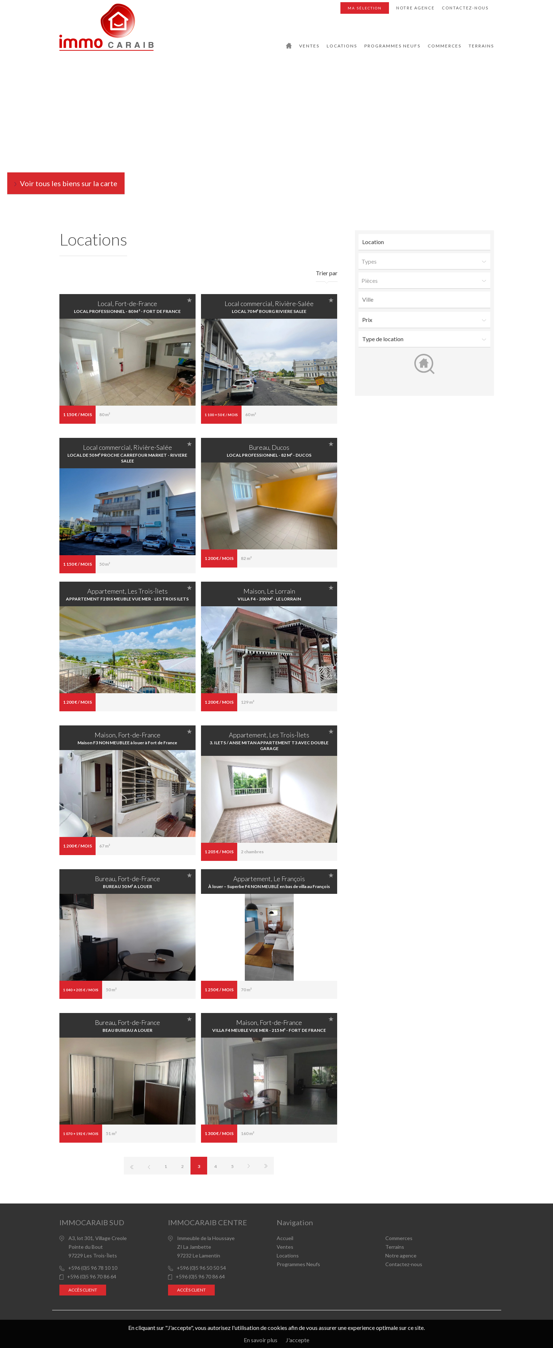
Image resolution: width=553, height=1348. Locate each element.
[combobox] (424, 300)
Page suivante (248, 1166)
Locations (342, 46)
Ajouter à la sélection (189, 300)
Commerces (444, 46)
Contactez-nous (465, 7)
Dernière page (265, 1166)
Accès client (82, 1290)
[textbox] (426, 299)
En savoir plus (260, 1339)
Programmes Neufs (392, 46)
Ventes (309, 46)
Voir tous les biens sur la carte (68, 183)
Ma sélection (365, 8)
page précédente (149, 1166)
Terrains (481, 46)
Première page (132, 1166)
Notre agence (415, 7)
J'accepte (297, 1339)
